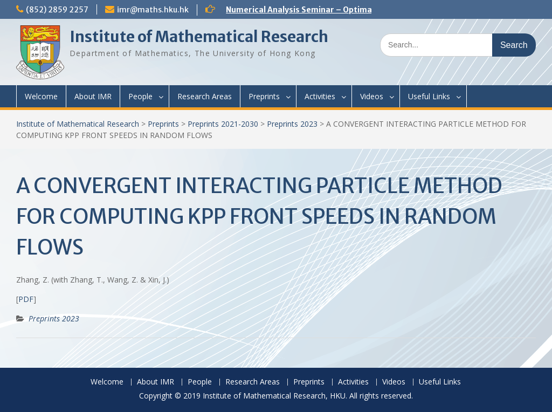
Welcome (41, 96)
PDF (25, 299)
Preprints (264, 96)
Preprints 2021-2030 (223, 124)
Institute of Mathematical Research (199, 36)
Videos (371, 96)
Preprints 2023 (292, 124)
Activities (320, 96)
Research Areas (204, 96)
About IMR (93, 96)
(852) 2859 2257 (57, 10)
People (140, 96)
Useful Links (429, 96)
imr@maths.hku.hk (153, 10)
